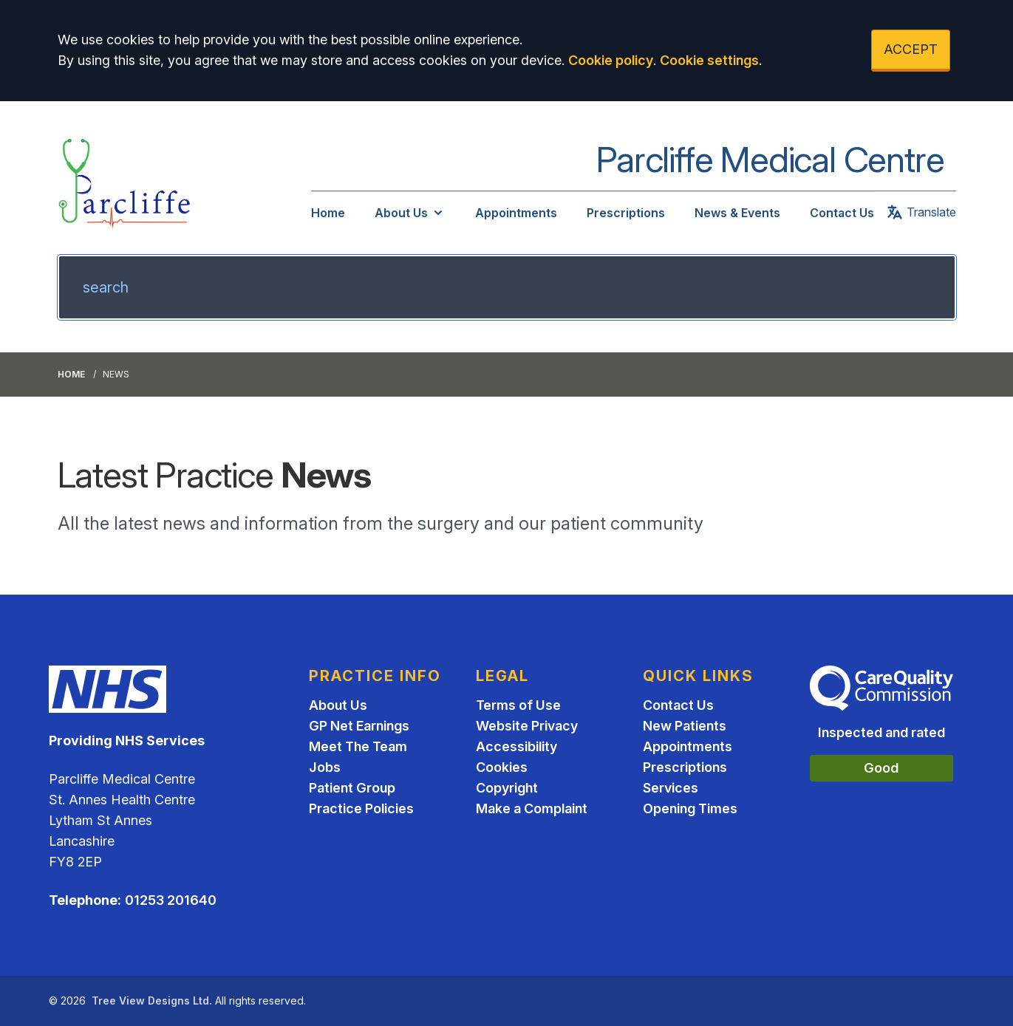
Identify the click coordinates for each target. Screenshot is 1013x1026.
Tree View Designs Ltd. (152, 1000)
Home (328, 212)
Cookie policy (610, 60)
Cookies (502, 767)
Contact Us (842, 212)
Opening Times (690, 808)
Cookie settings (709, 60)
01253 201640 (170, 900)
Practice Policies (361, 808)
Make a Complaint (531, 808)
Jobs (325, 767)
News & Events (737, 212)
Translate (921, 212)
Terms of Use (518, 705)
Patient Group (352, 788)
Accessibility (516, 746)
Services (670, 788)
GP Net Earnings (359, 725)
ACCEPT (911, 49)
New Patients (684, 725)
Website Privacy (527, 725)
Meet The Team (358, 746)
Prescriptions (626, 212)
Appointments (516, 212)
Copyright (507, 788)
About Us (410, 212)
